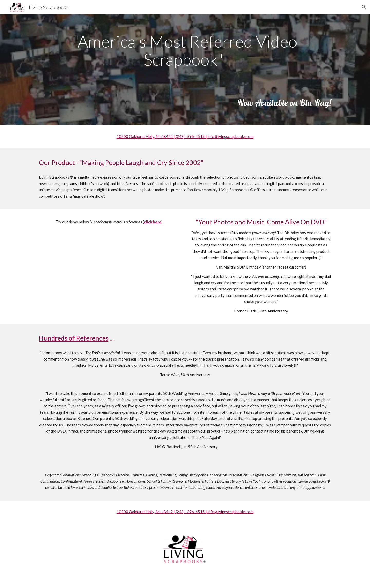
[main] (185, 50)
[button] (364, 7)
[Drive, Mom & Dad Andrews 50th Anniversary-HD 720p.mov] (109, 273)
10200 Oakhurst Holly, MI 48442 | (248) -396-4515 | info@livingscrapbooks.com (185, 136)
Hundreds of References (73, 338)
